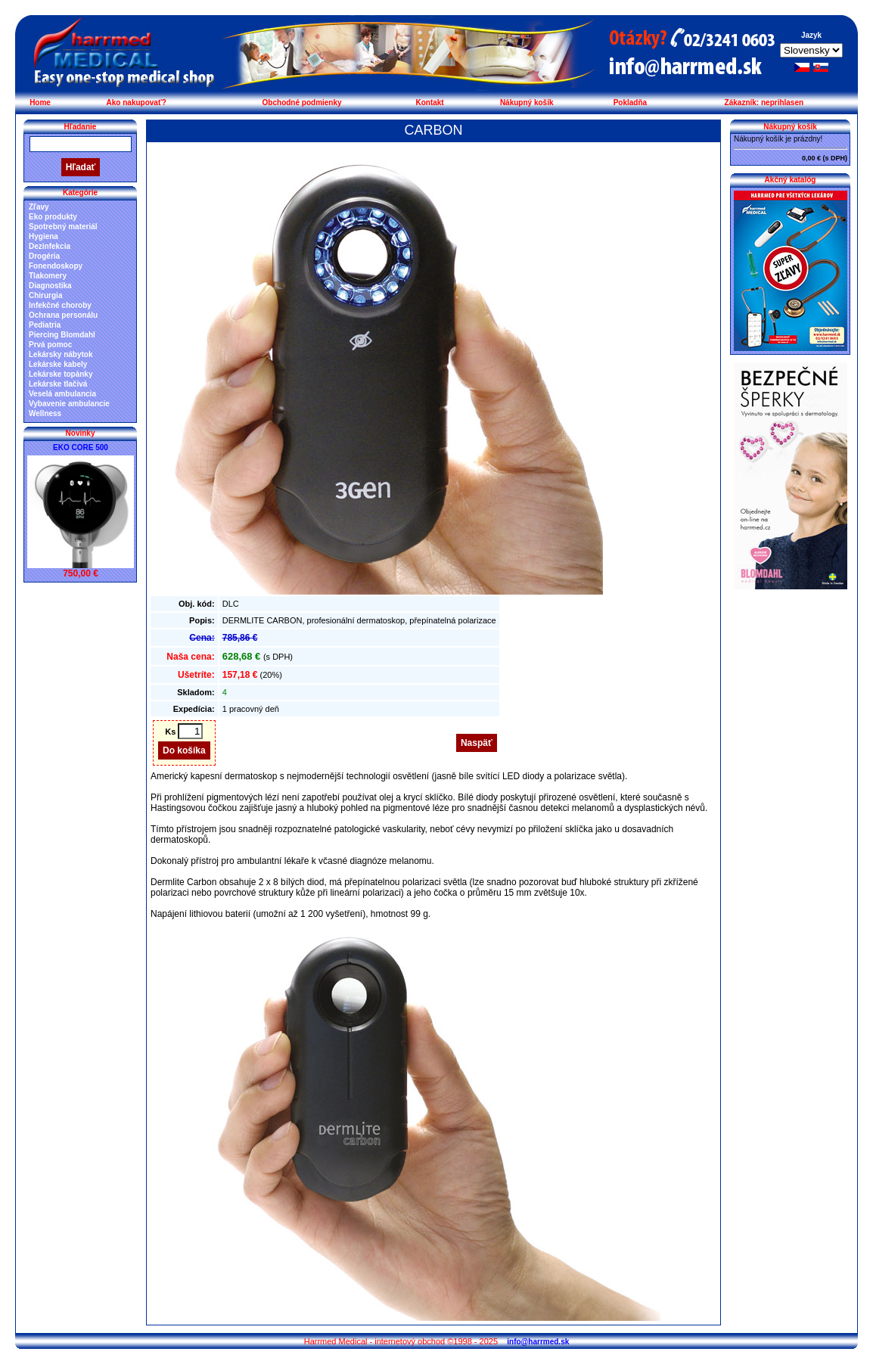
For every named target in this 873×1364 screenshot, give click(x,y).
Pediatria (45, 325)
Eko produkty (53, 217)
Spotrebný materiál (63, 226)
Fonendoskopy (55, 266)
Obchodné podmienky (302, 102)
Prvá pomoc (50, 344)
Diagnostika (50, 285)
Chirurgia (45, 295)
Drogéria (44, 256)
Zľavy (39, 207)
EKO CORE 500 (80, 447)
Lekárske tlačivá (58, 384)
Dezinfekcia (49, 246)
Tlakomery (48, 276)
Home (40, 102)
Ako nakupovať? (136, 102)
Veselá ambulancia (62, 394)
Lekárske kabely (58, 364)
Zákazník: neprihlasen (764, 102)
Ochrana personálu (63, 315)
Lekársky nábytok (61, 354)
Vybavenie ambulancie (69, 403)
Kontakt (429, 102)
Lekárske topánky (61, 374)
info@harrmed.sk (538, 1342)
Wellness (45, 413)
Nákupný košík (527, 102)
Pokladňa (630, 102)
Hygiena (43, 236)
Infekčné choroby (60, 305)
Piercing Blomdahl (62, 335)
